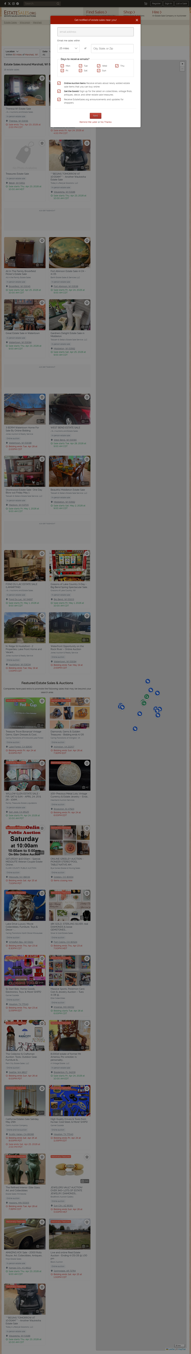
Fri (67, 70)
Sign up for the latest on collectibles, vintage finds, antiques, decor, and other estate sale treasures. (98, 93)
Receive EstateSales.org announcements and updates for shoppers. (93, 101)
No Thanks (106, 122)
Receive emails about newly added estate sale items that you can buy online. (97, 85)
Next (95, 115)
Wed (104, 66)
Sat (85, 70)
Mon (68, 66)
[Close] (137, 20)
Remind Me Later (88, 122)
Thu (122, 66)
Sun (104, 70)
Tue (86, 66)
